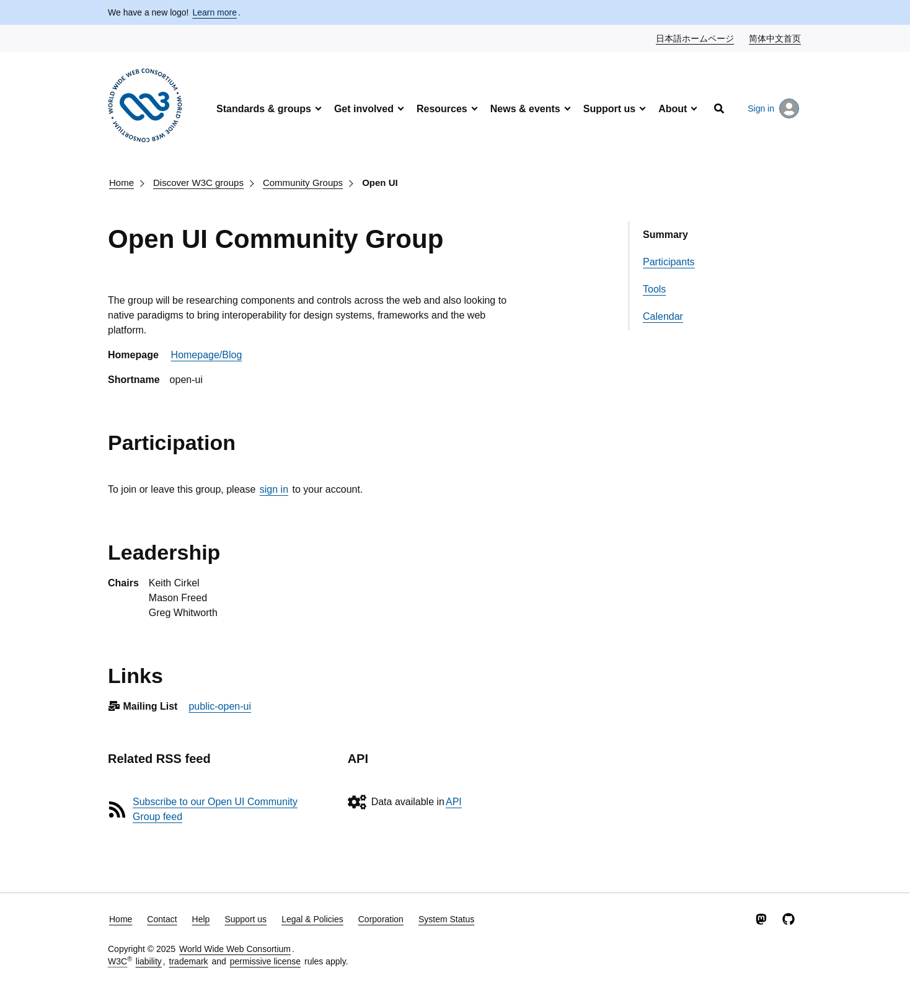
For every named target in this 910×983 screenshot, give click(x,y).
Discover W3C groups (198, 182)
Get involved (364, 109)
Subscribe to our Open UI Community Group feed (215, 809)
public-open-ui (219, 706)
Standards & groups (263, 109)
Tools (654, 289)
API (454, 801)
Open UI (380, 182)
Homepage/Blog (206, 355)
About (672, 109)
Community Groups (303, 182)
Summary (665, 234)
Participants (669, 262)
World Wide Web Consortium (235, 949)
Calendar (663, 316)
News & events (525, 109)
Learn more (214, 12)
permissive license (265, 961)
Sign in (773, 108)
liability (149, 961)
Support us (609, 109)
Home (121, 182)
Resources (442, 109)
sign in (274, 489)
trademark (188, 961)
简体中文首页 (775, 37)
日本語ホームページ (695, 37)
